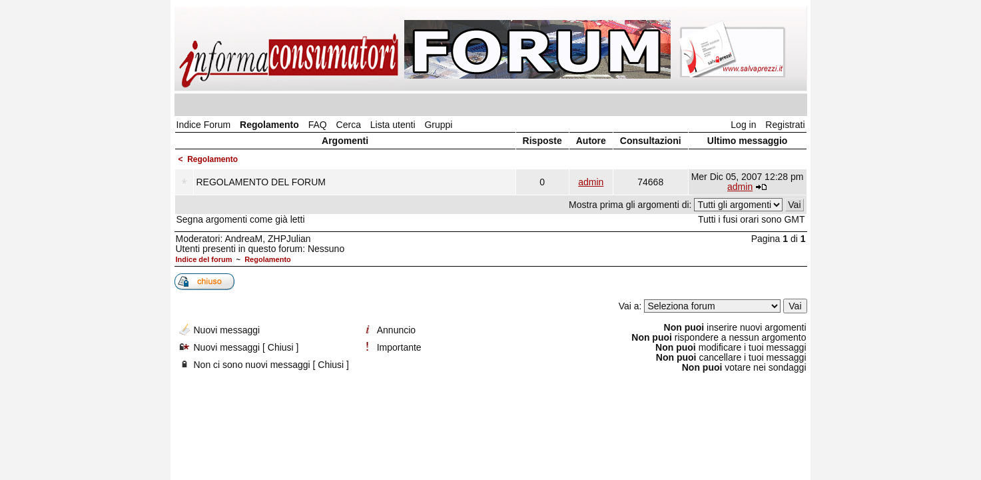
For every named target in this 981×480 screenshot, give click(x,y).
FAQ (317, 124)
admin (590, 182)
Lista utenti (393, 124)
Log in (743, 124)
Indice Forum (203, 124)
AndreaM (243, 238)
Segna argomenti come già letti (240, 219)
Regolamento (269, 124)
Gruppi (438, 124)
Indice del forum (204, 259)
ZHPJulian (289, 238)
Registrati (785, 124)
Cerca (348, 124)
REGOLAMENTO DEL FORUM (261, 182)
